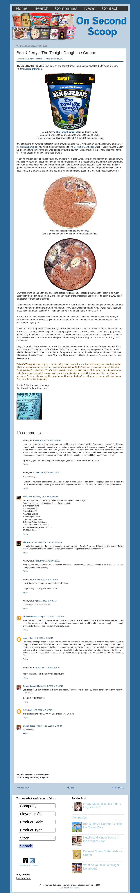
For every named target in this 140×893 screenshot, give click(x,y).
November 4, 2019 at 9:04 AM (47, 667)
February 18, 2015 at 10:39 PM (48, 440)
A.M (24, 710)
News (89, 8)
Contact (109, 8)
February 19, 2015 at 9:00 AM (45, 497)
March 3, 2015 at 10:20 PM (46, 579)
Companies (66, 8)
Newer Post (23, 787)
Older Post (117, 787)
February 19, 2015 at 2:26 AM (47, 473)
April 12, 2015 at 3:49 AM (45, 601)
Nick (48, 59)
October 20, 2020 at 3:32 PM (39, 710)
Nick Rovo (27, 497)
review (60, 59)
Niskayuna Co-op (28, 147)
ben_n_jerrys (28, 59)
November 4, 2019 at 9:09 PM (50, 686)
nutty (53, 59)
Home (22, 8)
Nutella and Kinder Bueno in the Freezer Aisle (101, 839)
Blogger (75, 888)
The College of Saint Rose (82, 147)
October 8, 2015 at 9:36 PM (41, 638)
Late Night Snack (33, 69)
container (40, 59)
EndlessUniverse (31, 617)
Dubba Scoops (30, 686)
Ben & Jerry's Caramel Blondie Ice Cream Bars (103, 825)
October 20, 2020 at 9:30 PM (49, 726)
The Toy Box (28, 542)
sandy (26, 638)
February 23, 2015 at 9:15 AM (47, 561)
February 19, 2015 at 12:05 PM (48, 542)
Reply (25, 464)
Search (41, 8)
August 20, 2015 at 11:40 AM (51, 617)
